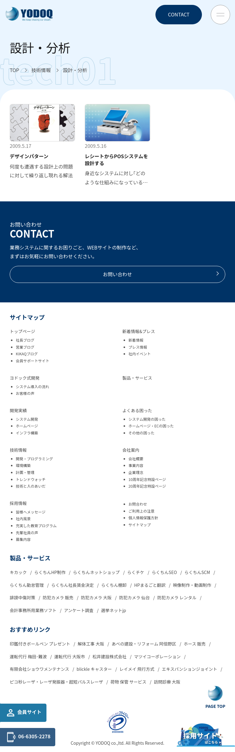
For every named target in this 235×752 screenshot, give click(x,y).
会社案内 (130, 450)
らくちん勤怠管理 (27, 585)
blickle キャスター (95, 669)
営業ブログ (25, 347)
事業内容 (135, 465)
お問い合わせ (161, 274)
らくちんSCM (197, 572)
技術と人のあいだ (31, 486)
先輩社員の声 (27, 532)
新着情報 (135, 340)
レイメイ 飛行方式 (137, 669)
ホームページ (27, 426)
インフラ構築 (27, 433)
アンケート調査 (79, 610)
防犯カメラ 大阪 (96, 597)
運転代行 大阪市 (70, 656)
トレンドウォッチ (31, 479)
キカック (19, 572)
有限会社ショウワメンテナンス (40, 669)
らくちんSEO (165, 572)
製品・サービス (137, 378)
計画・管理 (25, 472)
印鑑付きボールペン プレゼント (40, 644)
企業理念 (135, 472)
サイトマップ (139, 524)
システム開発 (27, 419)
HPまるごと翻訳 (150, 585)
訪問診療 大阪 (167, 682)
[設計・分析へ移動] (75, 70)
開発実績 (18, 410)
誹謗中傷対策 (23, 597)
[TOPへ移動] (14, 70)
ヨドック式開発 (24, 378)
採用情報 (18, 503)
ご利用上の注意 (141, 511)
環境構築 (23, 465)
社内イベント (139, 354)
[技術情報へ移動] (41, 70)
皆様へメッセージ (31, 512)
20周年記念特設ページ (147, 486)
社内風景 (23, 518)
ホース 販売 (195, 644)
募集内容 (23, 539)
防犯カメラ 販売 (58, 597)
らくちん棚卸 (114, 585)
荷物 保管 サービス (129, 682)
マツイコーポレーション (158, 656)
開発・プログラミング (34, 458)
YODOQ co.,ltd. (111, 743)
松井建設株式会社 (110, 656)
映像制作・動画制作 (192, 585)
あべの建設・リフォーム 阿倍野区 (144, 644)
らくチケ (136, 572)
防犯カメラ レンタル (177, 597)
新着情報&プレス (138, 331)
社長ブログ (25, 340)
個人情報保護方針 (143, 517)
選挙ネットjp (113, 610)
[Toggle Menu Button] (220, 14)
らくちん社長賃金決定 (73, 585)
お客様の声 (25, 393)
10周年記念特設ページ (147, 479)
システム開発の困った (146, 419)
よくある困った (137, 410)
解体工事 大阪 (91, 644)
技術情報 (18, 450)
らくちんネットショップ (97, 572)
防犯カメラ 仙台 (135, 597)
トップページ (22, 331)
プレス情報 (137, 347)
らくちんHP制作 (50, 572)
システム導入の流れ (32, 386)
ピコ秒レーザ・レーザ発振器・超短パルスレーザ (57, 682)
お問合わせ (137, 504)
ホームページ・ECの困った (151, 426)
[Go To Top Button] (215, 697)
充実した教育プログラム (36, 525)
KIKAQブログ (27, 354)
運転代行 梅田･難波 (29, 656)
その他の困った (141, 433)
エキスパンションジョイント (190, 669)
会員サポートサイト (32, 361)
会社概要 (135, 458)
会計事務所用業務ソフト (33, 610)
